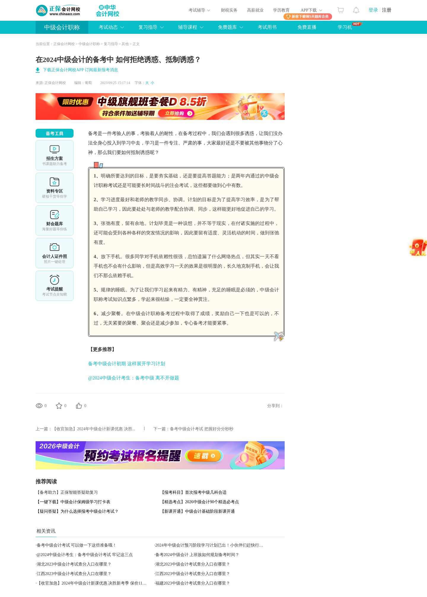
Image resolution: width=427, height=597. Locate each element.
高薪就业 (255, 10)
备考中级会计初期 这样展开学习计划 (126, 363)
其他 (125, 44)
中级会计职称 (62, 27)
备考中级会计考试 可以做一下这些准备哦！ (77, 545)
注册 (386, 9)
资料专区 (54, 188)
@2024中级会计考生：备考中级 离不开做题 (133, 377)
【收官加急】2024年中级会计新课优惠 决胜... (93, 429)
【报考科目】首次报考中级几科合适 (193, 492)
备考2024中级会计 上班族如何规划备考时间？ (197, 554)
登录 (373, 9)
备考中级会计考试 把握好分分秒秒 (201, 429)
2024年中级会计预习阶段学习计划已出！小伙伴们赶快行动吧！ (213, 545)
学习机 (350, 26)
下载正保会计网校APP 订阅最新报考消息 (80, 70)
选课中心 (54, 155)
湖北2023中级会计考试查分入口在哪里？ (74, 564)
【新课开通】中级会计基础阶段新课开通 (197, 511)
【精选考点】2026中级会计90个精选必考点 (199, 502)
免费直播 (306, 27)
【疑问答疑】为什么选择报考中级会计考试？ (77, 511)
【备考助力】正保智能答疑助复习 (67, 492)
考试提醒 (54, 286)
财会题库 (54, 220)
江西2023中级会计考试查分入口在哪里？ (74, 573)
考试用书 (267, 27)
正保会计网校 (64, 44)
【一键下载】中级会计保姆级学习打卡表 (73, 502)
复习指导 (111, 44)
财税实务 (229, 10)
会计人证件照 (54, 253)
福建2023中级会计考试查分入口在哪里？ (192, 583)
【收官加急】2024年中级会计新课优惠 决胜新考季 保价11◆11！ (96, 583)
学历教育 (281, 10)
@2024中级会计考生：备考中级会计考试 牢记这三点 (85, 554)
